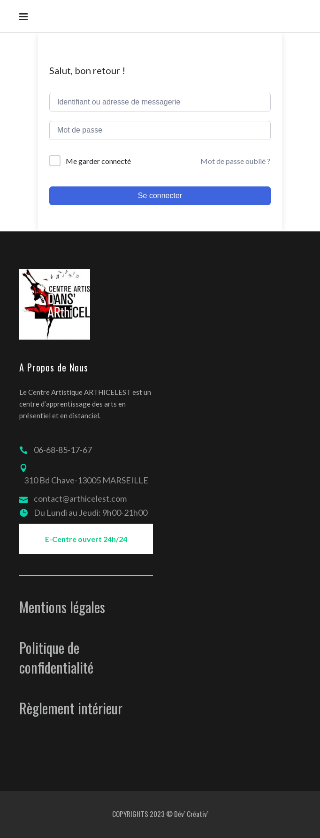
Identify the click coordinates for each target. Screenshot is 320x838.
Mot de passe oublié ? (235, 160)
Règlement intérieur (70, 708)
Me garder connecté (98, 160)
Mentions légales (62, 606)
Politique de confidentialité (56, 657)
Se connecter (160, 196)
